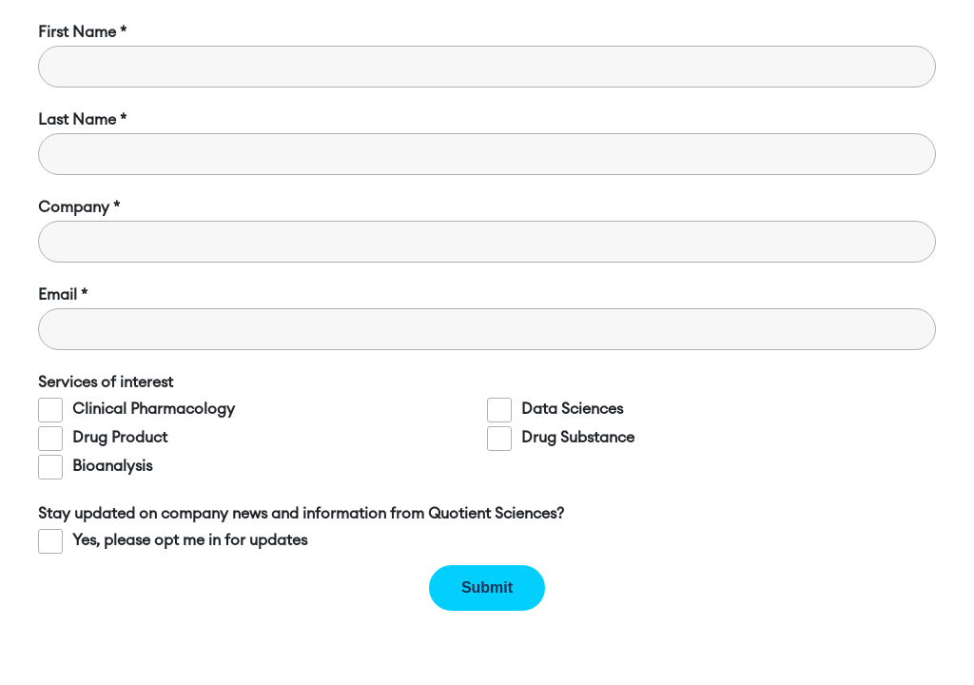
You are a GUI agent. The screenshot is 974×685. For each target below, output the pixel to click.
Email (57, 295)
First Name (77, 32)
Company (73, 207)
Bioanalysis (112, 466)
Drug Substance (577, 437)
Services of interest (105, 382)
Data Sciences (572, 409)
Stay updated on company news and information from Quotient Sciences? (301, 513)
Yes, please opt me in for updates (189, 540)
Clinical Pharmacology (153, 409)
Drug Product (119, 437)
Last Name (77, 119)
